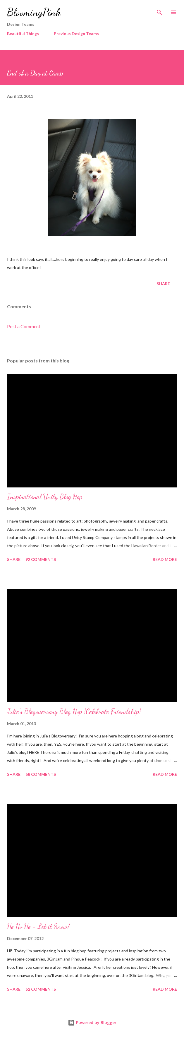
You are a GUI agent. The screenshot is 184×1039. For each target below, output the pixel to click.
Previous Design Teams (76, 33)
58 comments (40, 774)
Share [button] (163, 283)
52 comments (40, 989)
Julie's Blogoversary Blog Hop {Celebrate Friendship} (74, 711)
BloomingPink (34, 12)
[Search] (159, 10)
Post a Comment (23, 326)
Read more (165, 559)
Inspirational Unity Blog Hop (44, 496)
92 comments (40, 559)
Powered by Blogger (92, 1022)
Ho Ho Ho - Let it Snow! (38, 926)
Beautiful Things (23, 33)
